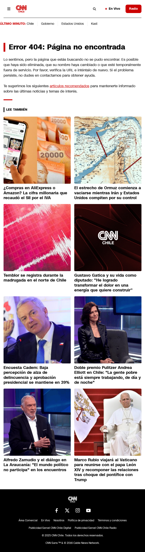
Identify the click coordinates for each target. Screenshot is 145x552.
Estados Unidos (72, 23)
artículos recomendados (69, 86)
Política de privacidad (81, 520)
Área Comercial (28, 520)
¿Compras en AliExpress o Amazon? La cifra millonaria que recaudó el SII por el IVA (35, 193)
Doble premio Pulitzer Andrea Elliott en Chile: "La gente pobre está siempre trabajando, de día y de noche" (107, 375)
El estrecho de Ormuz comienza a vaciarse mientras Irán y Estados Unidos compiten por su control (107, 193)
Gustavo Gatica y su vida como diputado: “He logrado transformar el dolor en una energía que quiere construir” (105, 282)
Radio (133, 8)
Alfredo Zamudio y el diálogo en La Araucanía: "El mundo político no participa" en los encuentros (36, 465)
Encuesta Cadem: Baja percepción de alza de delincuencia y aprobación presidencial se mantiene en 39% (36, 375)
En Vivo (112, 8)
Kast (94, 23)
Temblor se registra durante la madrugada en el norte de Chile (35, 277)
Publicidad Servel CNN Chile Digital (50, 528)
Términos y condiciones (112, 520)
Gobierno (47, 23)
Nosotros (58, 520)
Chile (30, 23)
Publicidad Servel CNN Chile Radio (95, 528)
